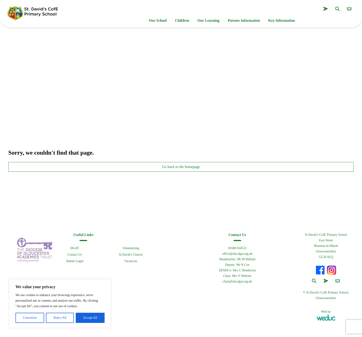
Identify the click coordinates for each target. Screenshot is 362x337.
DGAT (74, 248)
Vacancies (130, 261)
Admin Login (74, 261)
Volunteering (130, 248)
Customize (30, 317)
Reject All (60, 317)
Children (182, 20)
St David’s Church (131, 254)
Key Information (281, 20)
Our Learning (208, 20)
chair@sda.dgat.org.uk (237, 281)
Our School (158, 20)
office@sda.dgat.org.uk (237, 253)
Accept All (90, 317)
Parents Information (244, 20)
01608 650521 (237, 248)
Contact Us (74, 254)
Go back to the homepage (181, 167)
